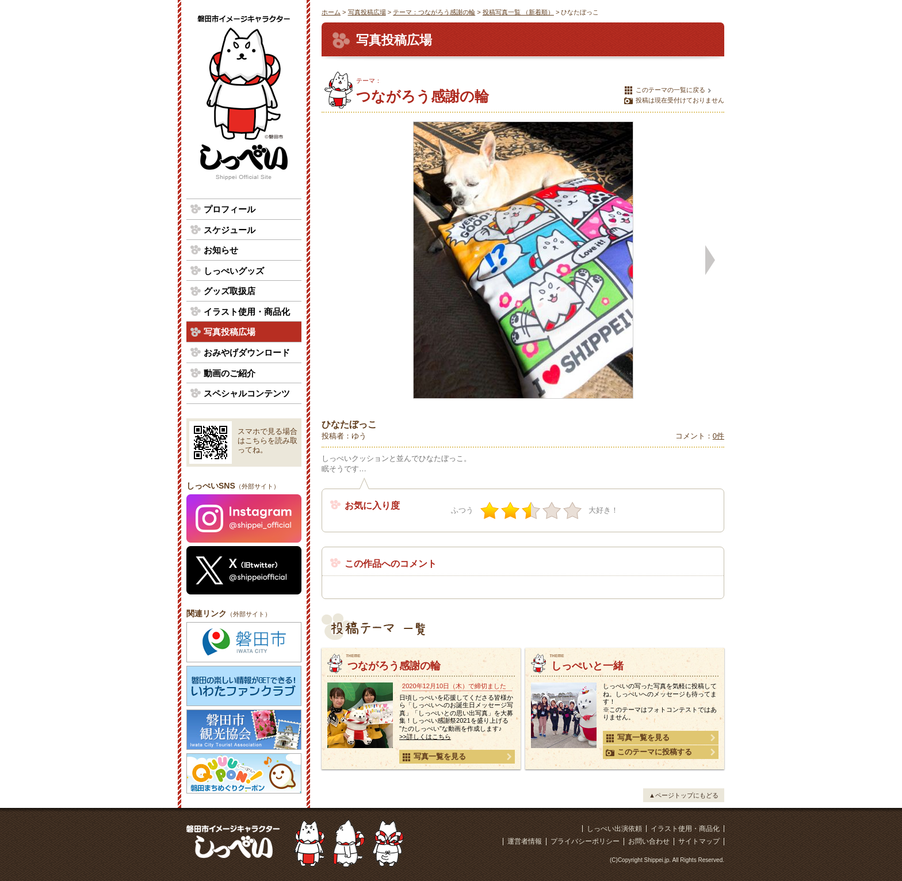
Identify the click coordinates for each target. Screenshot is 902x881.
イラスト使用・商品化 (247, 311)
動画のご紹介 (229, 373)
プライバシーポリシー (585, 841)
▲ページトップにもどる (683, 795)
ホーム (331, 12)
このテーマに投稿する (649, 752)
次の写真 (710, 260)
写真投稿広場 (367, 12)
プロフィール (229, 209)
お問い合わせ (649, 841)
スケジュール (229, 230)
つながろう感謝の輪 (394, 666)
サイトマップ (699, 841)
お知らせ (221, 250)
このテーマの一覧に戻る (664, 90)
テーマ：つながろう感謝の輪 (434, 12)
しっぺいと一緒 (587, 666)
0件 (718, 436)
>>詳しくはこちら (425, 736)
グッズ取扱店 (229, 291)
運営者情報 (524, 841)
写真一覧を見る (434, 756)
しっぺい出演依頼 (614, 828)
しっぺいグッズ (234, 271)
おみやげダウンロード (247, 352)
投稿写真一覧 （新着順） (518, 12)
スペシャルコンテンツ (247, 393)
